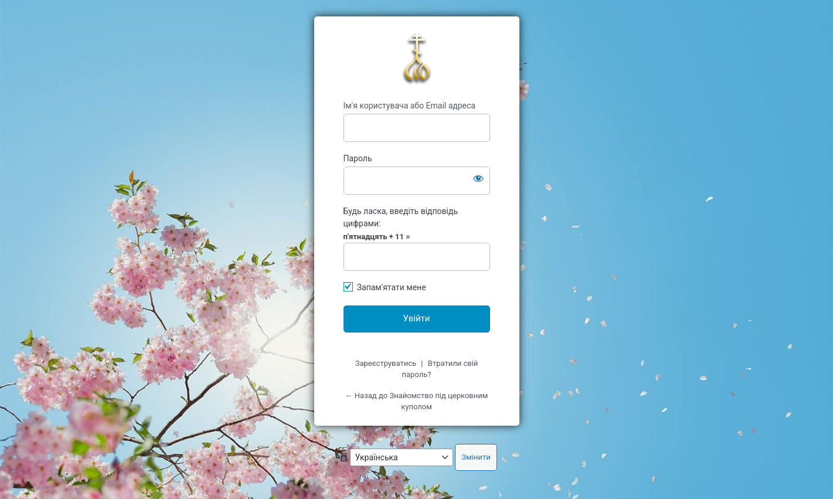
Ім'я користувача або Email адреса (409, 105)
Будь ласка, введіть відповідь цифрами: (401, 217)
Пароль (358, 158)
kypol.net (417, 59)
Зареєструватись (385, 363)
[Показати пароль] (478, 178)
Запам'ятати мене (391, 287)
